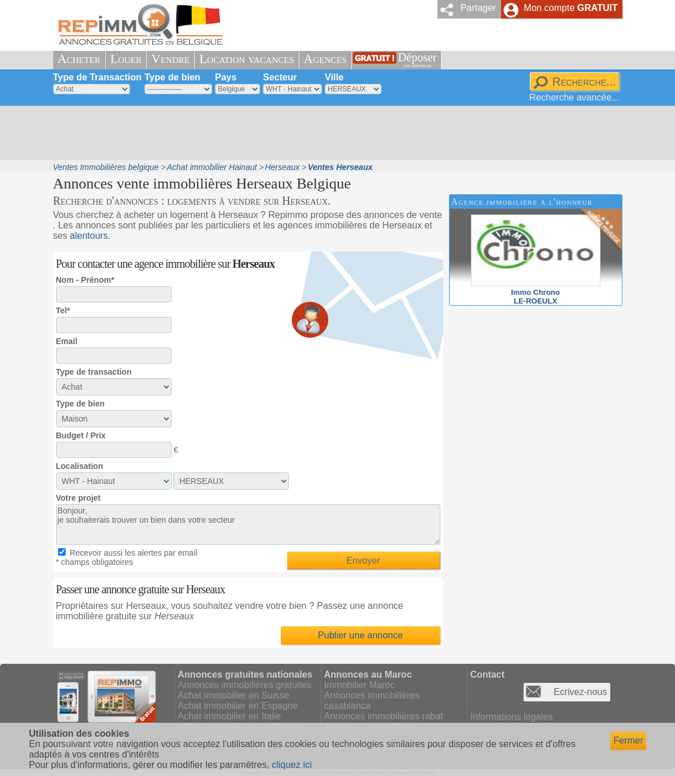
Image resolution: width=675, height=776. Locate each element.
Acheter (79, 58)
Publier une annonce (360, 635)
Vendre (170, 58)
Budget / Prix (81, 435)
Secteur (280, 77)
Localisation (79, 466)
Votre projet (78, 497)
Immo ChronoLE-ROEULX (535, 292)
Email (66, 341)
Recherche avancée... (574, 97)
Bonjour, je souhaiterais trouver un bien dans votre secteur (248, 524)
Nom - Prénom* (85, 279)
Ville (334, 77)
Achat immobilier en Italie (229, 716)
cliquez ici (291, 765)
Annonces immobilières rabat (383, 716)
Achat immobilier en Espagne (238, 706)
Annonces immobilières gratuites (244, 685)
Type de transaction (94, 371)
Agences (325, 58)
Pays (225, 77)
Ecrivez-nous (580, 692)
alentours (89, 236)
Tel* (63, 310)
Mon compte (570, 8)
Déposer (417, 60)
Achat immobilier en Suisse (234, 695)
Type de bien (172, 77)
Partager (478, 8)
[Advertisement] (333, 133)
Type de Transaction (97, 77)
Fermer (628, 740)
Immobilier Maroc (359, 685)
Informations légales (511, 717)
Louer (126, 58)
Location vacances (246, 58)
